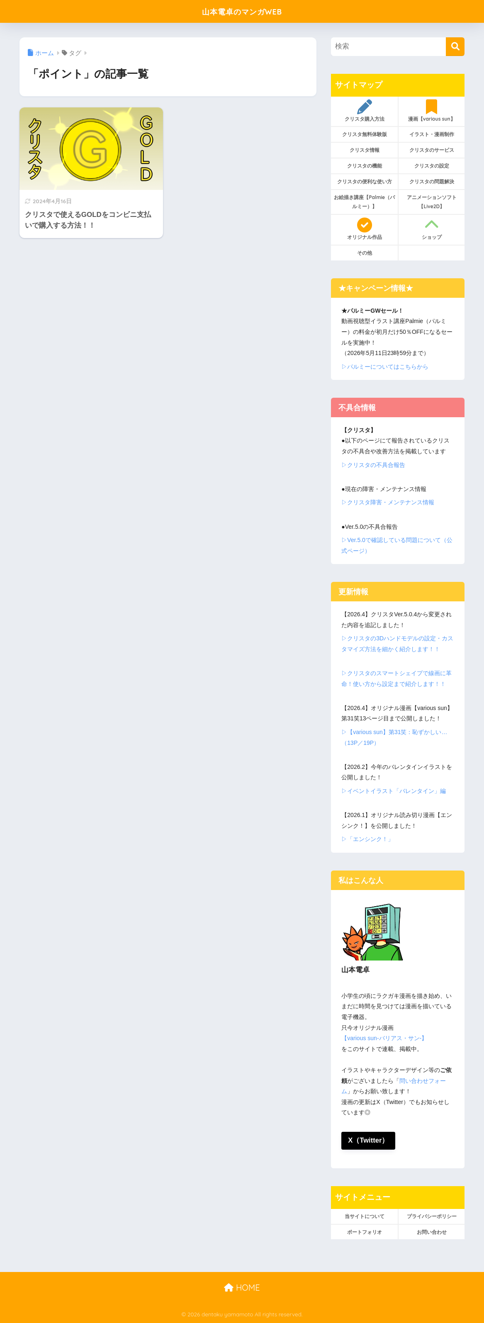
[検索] (455, 46)
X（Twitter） (368, 1141)
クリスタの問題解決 (431, 181)
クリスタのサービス (431, 150)
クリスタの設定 (431, 166)
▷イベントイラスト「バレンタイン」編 (393, 791)
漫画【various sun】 (431, 111)
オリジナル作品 (364, 229)
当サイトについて (364, 1216)
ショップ (431, 229)
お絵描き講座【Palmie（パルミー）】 (364, 201)
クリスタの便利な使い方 (364, 181)
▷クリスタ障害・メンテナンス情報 (387, 502)
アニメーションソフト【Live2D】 (432, 201)
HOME (242, 1287)
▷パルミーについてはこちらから (384, 366)
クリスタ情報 (364, 150)
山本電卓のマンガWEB (242, 11)
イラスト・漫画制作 (431, 134)
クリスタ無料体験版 (364, 134)
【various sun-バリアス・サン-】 (384, 1038)
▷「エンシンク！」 (367, 839)
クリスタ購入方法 (364, 111)
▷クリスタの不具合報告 (373, 465)
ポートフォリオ (364, 1232)
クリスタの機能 (364, 166)
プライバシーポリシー (432, 1216)
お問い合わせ (432, 1232)
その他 (364, 253)
